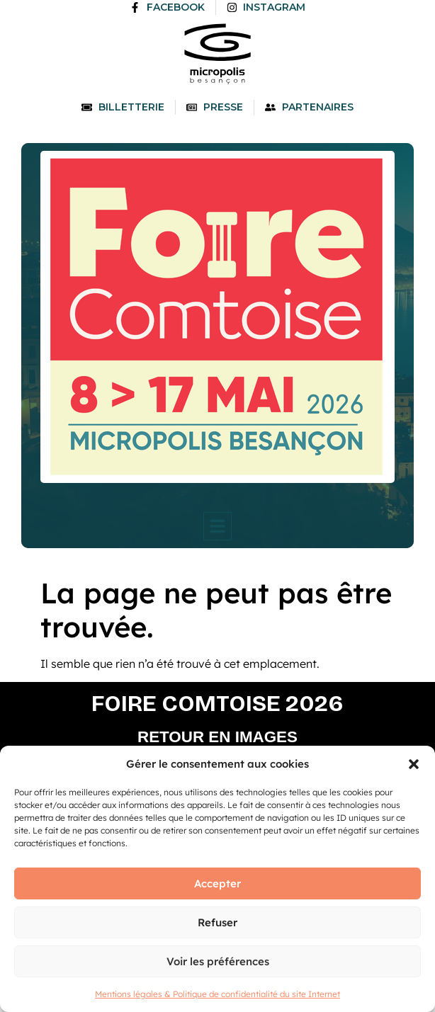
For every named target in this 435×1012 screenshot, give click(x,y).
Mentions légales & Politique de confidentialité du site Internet (217, 994)
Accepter (217, 883)
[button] (414, 764)
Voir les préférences (217, 961)
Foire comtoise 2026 (217, 703)
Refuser (217, 922)
